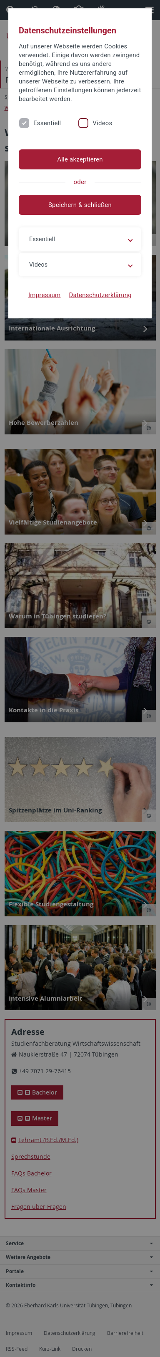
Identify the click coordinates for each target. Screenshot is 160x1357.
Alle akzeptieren (80, 159)
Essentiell (47, 123)
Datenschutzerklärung (100, 295)
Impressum (44, 295)
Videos (102, 123)
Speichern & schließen (80, 205)
